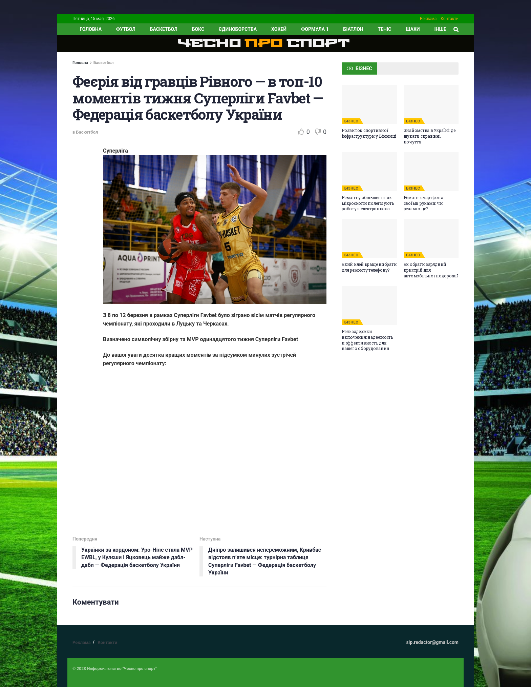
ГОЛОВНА (91, 29)
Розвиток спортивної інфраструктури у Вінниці (369, 133)
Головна (80, 62)
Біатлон (353, 29)
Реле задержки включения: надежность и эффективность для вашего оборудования (367, 340)
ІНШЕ (440, 29)
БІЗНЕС (351, 121)
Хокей (278, 29)
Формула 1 (315, 29)
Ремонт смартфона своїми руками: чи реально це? (423, 203)
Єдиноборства (238, 29)
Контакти (450, 18)
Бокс (198, 29)
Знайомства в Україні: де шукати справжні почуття (429, 135)
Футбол (125, 29)
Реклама (428, 18)
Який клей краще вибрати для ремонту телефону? (369, 267)
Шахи (413, 29)
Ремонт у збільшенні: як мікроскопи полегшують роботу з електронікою (368, 203)
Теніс (384, 29)
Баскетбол (163, 29)
